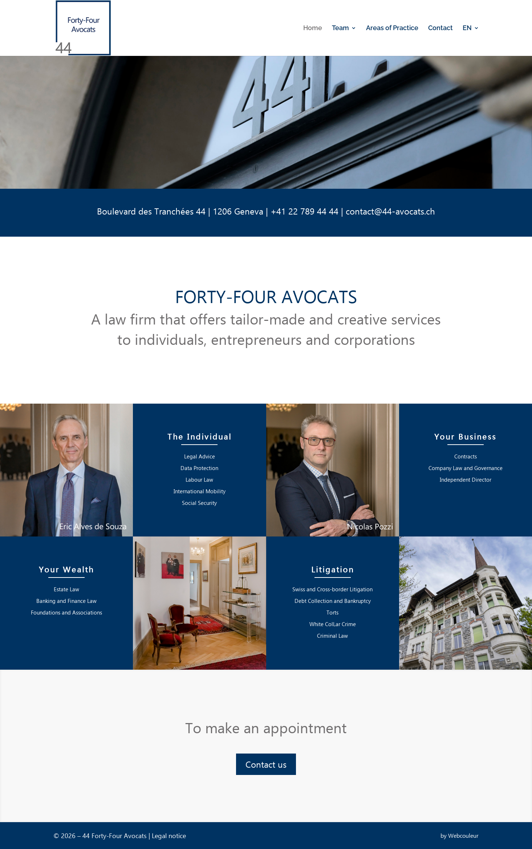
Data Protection (199, 468)
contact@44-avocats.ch (390, 211)
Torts (332, 612)
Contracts (465, 456)
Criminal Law (332, 635)
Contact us (266, 764)
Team (340, 28)
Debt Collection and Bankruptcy (333, 600)
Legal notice (169, 835)
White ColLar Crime (332, 624)
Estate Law (66, 589)
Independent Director (465, 479)
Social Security (199, 502)
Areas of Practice (392, 28)
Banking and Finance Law (66, 600)
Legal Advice (199, 456)
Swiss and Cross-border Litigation (332, 589)
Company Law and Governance (466, 468)
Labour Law (199, 479)
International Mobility (200, 491)
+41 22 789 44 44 (304, 211)
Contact (440, 28)
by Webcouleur (459, 835)
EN (467, 28)
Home (312, 28)
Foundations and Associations (66, 612)
